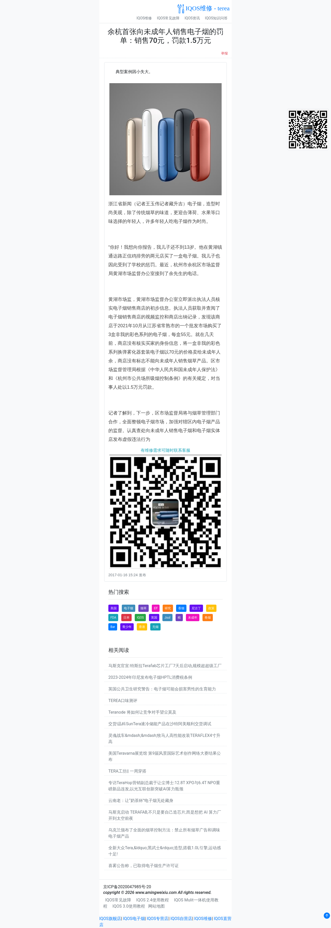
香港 (142, 627)
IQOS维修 (144, 18)
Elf (155, 608)
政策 (211, 608)
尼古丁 (196, 608)
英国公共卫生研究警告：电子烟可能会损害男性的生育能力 (162, 689)
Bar (112, 627)
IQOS (140, 617)
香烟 (181, 608)
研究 (168, 608)
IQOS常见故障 (168, 18)
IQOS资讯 (192, 18)
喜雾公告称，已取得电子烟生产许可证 (143, 865)
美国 (113, 608)
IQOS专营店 (158, 918)
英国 (154, 617)
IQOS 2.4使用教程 (152, 900)
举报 (224, 53)
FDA (113, 617)
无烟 (155, 627)
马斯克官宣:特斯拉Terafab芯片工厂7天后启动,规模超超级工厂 (165, 665)
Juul (167, 617)
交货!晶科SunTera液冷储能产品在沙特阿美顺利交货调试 (159, 723)
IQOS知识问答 (216, 18)
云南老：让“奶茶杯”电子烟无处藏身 (140, 800)
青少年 (127, 627)
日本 (126, 617)
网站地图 (156, 906)
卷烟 (208, 617)
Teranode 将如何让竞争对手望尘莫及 (142, 712)
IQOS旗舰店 (110, 918)
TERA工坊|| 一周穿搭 (127, 771)
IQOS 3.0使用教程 (128, 906)
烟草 (143, 608)
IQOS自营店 (181, 918)
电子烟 (128, 608)
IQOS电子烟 (134, 918)
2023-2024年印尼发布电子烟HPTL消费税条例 (150, 677)
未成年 (192, 617)
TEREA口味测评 (122, 700)
